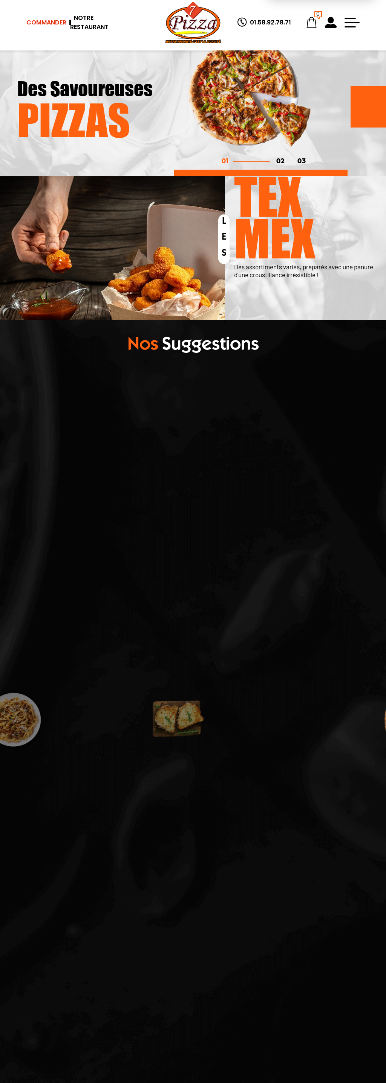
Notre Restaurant (89, 22)
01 (225, 161)
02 (280, 161)
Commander (46, 22)
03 (301, 161)
